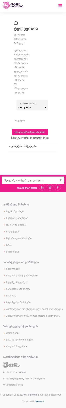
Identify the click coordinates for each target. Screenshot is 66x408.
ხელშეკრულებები (17, 282)
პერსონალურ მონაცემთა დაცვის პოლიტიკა (33, 316)
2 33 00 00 (9, 372)
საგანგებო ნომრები (18, 302)
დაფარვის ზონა (16, 225)
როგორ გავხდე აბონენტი (22, 275)
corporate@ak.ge (13, 384)
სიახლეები (13, 269)
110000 (22, 372)
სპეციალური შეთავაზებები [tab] (30, 132)
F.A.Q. (9, 245)
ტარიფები (12, 333)
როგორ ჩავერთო (16, 346)
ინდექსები (13, 231)
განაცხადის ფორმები (19, 340)
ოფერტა (11, 296)
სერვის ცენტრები (17, 218)
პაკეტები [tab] (20, 120)
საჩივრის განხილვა (18, 289)
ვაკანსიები (13, 252)
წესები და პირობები (19, 238)
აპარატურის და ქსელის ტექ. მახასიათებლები (34, 309)
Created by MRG (33, 401)
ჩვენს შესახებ (15, 211)
